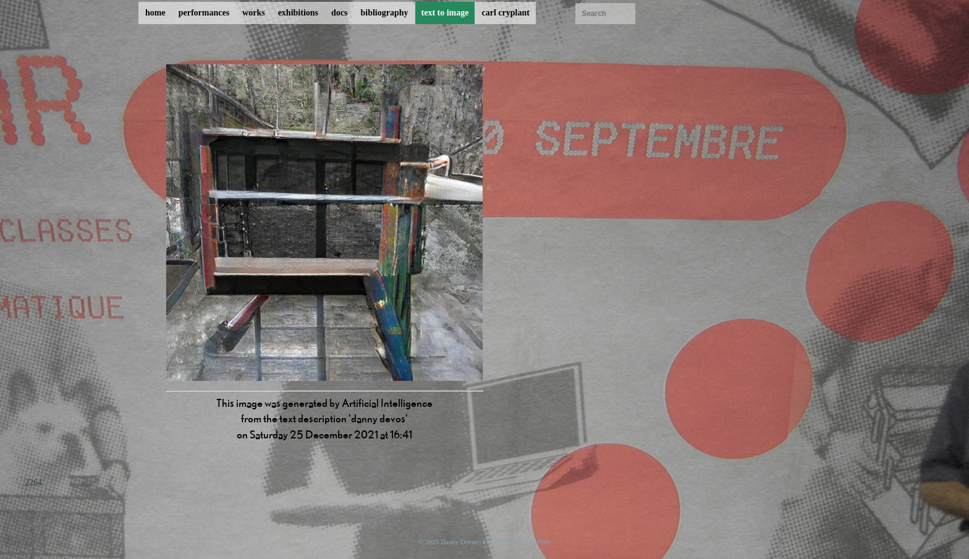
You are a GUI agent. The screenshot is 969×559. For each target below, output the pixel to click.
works (253, 12)
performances (204, 12)
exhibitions (298, 12)
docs (339, 12)
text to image (445, 12)
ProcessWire (534, 541)
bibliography (384, 12)
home (155, 12)
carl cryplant (505, 12)
